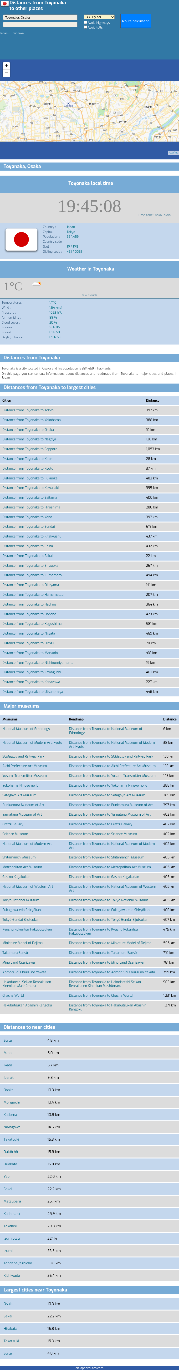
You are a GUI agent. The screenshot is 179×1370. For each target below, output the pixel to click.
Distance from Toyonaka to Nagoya (29, 439)
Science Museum (15, 834)
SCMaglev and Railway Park (23, 756)
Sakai (8, 1189)
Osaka (9, 1090)
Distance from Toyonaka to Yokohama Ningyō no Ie (108, 785)
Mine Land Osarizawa (18, 962)
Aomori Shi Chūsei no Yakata (24, 972)
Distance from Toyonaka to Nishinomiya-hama (37, 662)
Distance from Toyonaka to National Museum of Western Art (112, 888)
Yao (7, 1176)
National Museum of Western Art (27, 886)
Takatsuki (11, 1139)
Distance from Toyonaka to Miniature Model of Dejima (110, 943)
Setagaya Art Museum (19, 795)
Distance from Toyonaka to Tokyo (28, 410)
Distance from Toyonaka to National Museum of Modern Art (112, 846)
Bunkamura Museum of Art (23, 805)
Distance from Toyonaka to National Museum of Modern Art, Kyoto (112, 744)
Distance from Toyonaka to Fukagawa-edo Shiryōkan (109, 910)
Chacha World (13, 995)
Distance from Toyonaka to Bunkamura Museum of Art (111, 805)
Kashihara (12, 1213)
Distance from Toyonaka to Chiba (27, 546)
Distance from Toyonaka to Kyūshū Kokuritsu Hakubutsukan (103, 931)
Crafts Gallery (12, 824)
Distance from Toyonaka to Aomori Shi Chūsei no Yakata (112, 972)
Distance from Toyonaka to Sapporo (29, 449)
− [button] (6, 73)
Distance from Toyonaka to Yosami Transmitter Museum (112, 776)
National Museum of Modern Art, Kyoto (32, 742)
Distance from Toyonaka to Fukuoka (29, 478)
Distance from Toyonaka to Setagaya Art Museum (107, 795)
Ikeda (8, 1065)
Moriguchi (12, 1102)
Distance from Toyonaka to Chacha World (101, 995)
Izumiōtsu (12, 1238)
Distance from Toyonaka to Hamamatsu (32, 594)
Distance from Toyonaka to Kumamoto (32, 575)
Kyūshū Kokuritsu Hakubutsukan (27, 929)
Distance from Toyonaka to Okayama (30, 585)
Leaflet (173, 152)
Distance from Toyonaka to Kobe (27, 459)
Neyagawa (12, 1127)
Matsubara (12, 1201)
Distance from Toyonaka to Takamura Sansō (103, 953)
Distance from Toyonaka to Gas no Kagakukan (104, 877)
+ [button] (6, 65)
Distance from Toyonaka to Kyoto (27, 468)
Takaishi (10, 1226)
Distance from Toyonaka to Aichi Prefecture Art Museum (112, 766)
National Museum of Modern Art (27, 844)
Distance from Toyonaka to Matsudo (30, 653)
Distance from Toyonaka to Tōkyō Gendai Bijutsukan (108, 919)
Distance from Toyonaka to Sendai (28, 526)
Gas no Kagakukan (16, 877)
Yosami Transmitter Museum (24, 776)
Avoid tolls (95, 27)
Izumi (8, 1250)
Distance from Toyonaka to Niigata (28, 633)
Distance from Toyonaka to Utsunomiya (32, 692)
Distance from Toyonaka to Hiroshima (31, 507)
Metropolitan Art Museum (22, 867)
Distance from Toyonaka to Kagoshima (31, 623)
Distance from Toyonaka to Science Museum (103, 834)
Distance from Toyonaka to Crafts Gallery (100, 824)
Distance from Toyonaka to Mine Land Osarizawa (106, 962)
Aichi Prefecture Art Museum (24, 766)
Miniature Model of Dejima (22, 943)
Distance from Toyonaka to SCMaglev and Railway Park (111, 756)
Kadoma (10, 1114)
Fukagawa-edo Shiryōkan (21, 910)
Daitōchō (11, 1151)
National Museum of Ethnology (26, 729)
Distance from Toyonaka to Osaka (28, 430)
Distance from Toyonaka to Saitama (29, 497)
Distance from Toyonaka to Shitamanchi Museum (106, 857)
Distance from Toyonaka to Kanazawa (31, 682)
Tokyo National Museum (20, 900)
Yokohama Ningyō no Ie (20, 785)
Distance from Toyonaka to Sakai (27, 556)
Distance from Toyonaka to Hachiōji (29, 604)
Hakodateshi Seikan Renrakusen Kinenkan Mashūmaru (26, 984)
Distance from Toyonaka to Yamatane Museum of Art (110, 814)
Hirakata (10, 1164)
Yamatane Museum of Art (22, 814)
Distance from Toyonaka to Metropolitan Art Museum (110, 867)
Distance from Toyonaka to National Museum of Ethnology (105, 731)
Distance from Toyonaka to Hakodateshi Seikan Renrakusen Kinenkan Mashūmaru (105, 984)
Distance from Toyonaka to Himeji (28, 643)
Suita (8, 1040)
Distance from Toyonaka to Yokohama (31, 420)
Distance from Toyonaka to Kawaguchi (31, 672)
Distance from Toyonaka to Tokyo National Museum (108, 900)
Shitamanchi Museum (19, 857)
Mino (7, 1052)
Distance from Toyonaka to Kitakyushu (31, 536)
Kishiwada (12, 1275)
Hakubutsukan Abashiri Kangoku (27, 1005)
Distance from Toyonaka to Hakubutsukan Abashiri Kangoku (108, 1007)
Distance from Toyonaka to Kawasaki (30, 488)
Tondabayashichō (18, 1263)
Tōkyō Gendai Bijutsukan (21, 919)
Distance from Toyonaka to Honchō (29, 614)
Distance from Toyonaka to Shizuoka (30, 565)
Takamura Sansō (15, 953)
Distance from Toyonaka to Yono (27, 517)
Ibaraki (9, 1077)
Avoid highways (99, 23)
